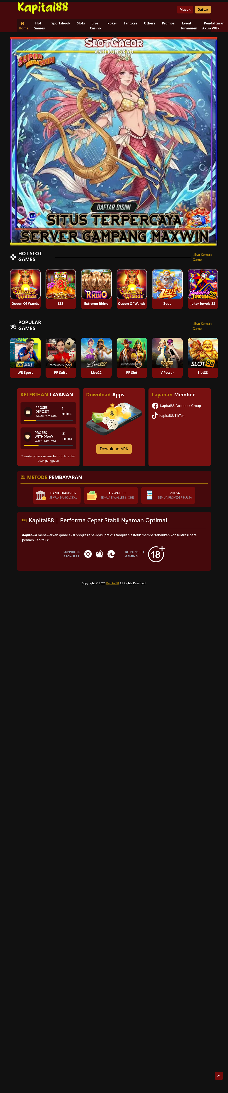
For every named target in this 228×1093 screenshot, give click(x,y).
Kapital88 (112, 583)
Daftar (203, 9)
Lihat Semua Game (202, 257)
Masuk (185, 9)
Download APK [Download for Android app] (114, 448)
